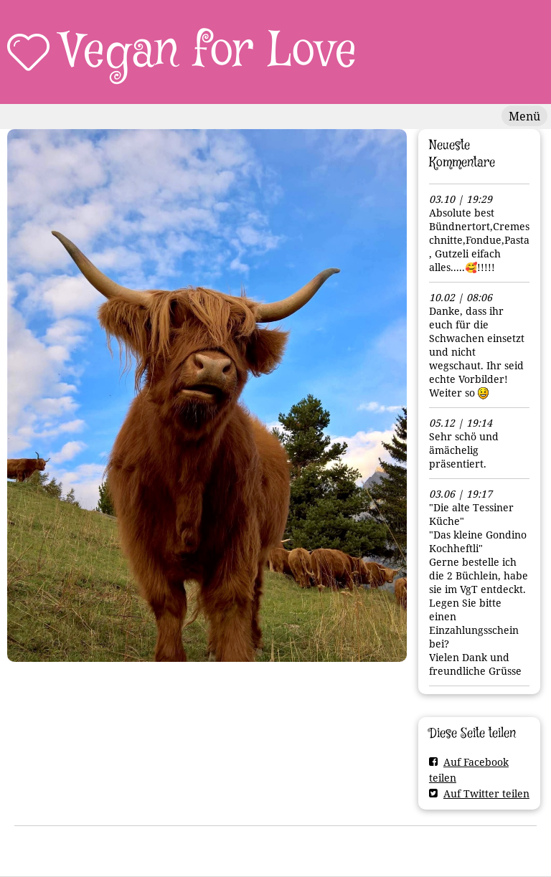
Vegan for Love (209, 51)
